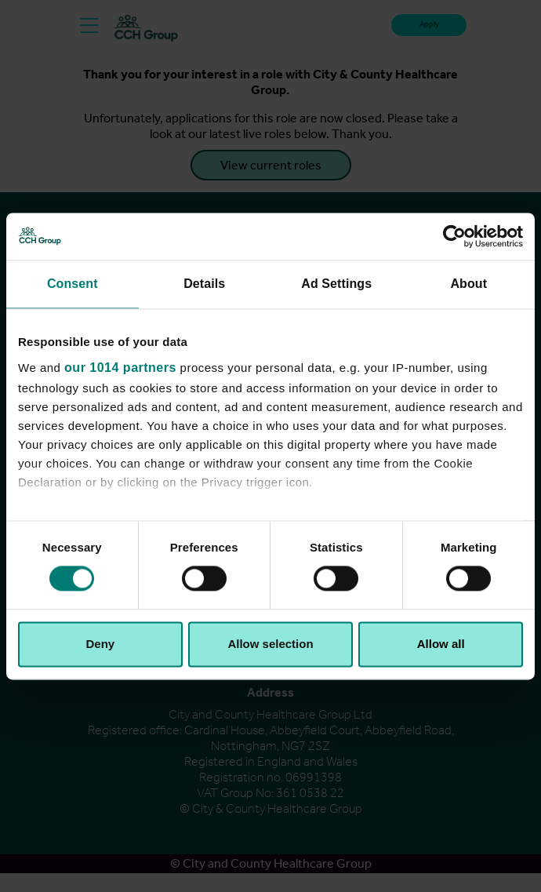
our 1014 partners (120, 367)
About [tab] (468, 283)
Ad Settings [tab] (336, 283)
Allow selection (270, 643)
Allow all (441, 643)
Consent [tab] (72, 283)
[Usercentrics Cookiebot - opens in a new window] (454, 236)
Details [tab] (204, 283)
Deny (99, 643)
